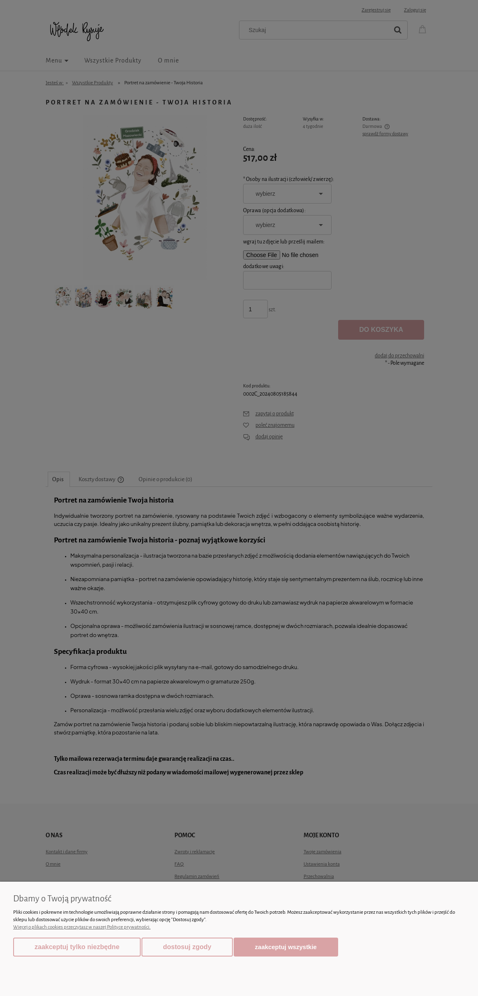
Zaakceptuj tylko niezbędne (77, 946)
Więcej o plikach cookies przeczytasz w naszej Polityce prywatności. (82, 927)
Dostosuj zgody (187, 946)
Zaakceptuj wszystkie (286, 946)
